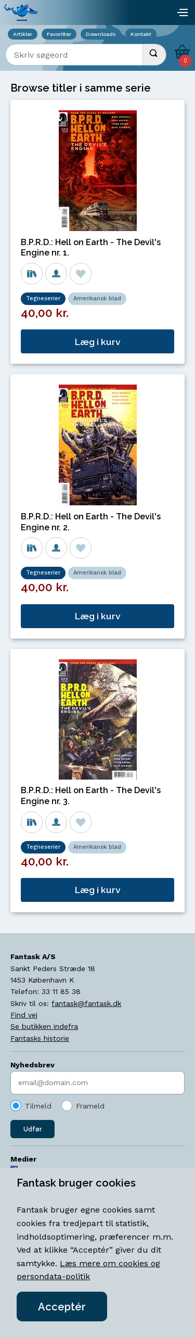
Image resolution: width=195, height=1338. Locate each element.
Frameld (90, 1106)
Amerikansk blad (97, 298)
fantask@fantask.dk (86, 1003)
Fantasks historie (39, 1038)
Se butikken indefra (44, 1026)
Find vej (23, 1015)
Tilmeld (38, 1106)
